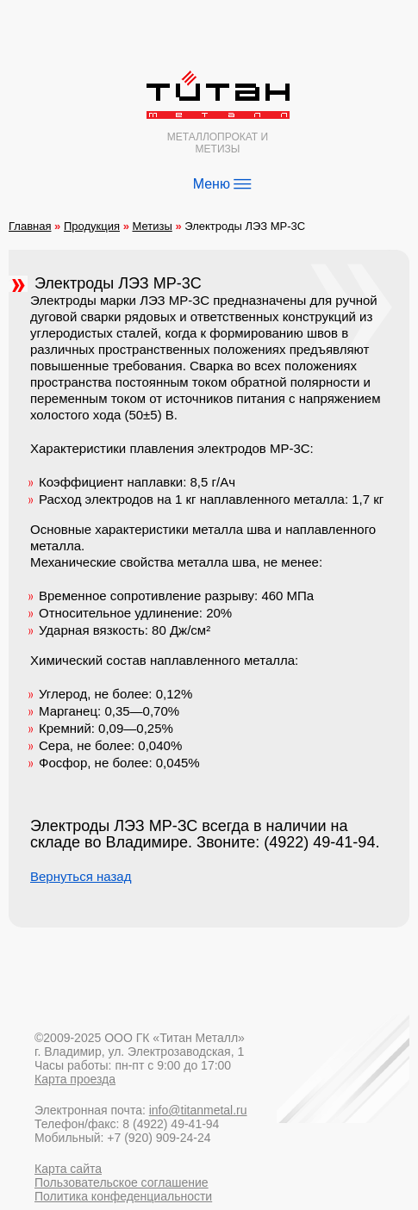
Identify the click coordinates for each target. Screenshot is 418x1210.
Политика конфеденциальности (123, 1196)
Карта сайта (68, 1169)
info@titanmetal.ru (198, 1110)
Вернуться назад (80, 876)
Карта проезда (74, 1079)
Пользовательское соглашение (121, 1182)
